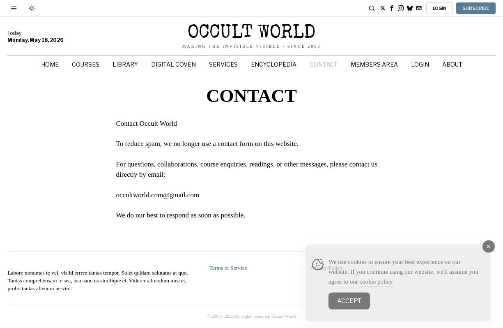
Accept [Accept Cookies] (349, 310)
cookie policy (376, 290)
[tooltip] (383, 8)
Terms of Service (228, 268)
